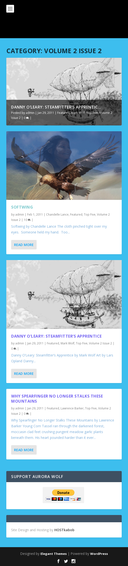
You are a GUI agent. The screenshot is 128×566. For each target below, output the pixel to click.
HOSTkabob (64, 530)
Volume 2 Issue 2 (100, 343)
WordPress (99, 553)
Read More (24, 244)
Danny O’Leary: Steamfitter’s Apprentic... (56, 107)
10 (27, 220)
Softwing (22, 207)
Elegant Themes (53, 553)
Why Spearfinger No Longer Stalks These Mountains (57, 398)
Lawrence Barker (72, 408)
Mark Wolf (78, 113)
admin (30, 113)
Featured (63, 113)
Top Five (92, 113)
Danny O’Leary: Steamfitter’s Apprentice (56, 336)
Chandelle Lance (57, 214)
